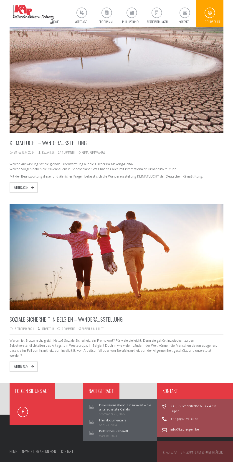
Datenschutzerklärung (209, 452)
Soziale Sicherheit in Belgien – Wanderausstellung (66, 319)
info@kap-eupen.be (184, 429)
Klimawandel (97, 152)
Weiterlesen (21, 187)
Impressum (186, 452)
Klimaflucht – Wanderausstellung (48, 143)
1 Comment (68, 152)
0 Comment (68, 328)
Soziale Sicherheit (93, 328)
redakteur (48, 152)
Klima (85, 152)
